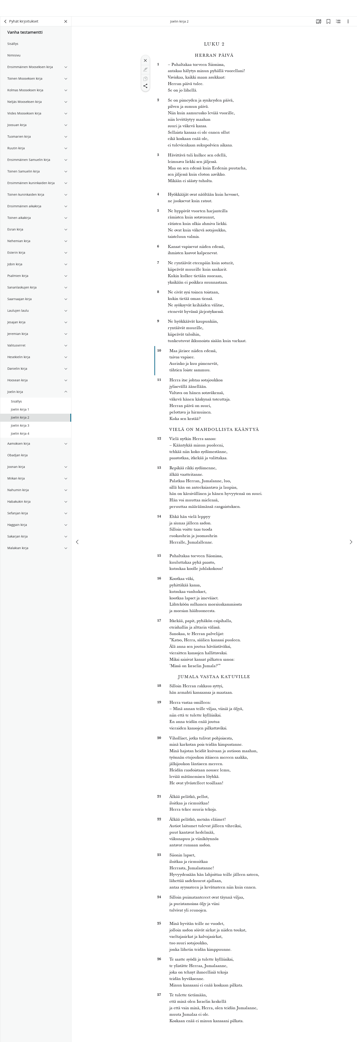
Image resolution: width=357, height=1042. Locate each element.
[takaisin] (5, 21)
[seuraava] (350, 525)
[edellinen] (77, 525)
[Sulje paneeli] (65, 21)
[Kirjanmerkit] (328, 21)
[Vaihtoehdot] (348, 21)
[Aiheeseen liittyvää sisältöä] (338, 21)
